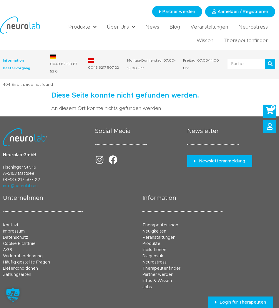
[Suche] (270, 64)
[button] (13, 295)
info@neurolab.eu (20, 186)
